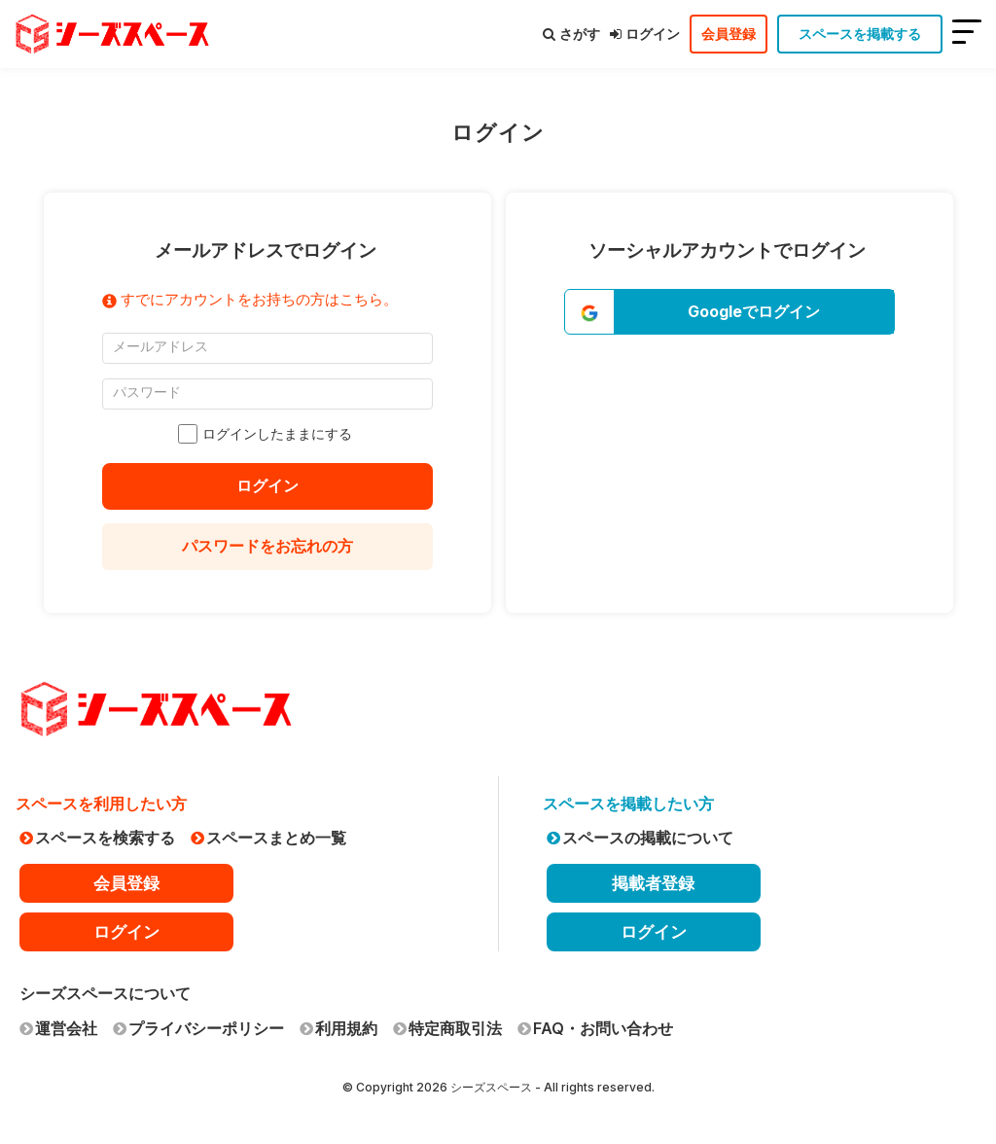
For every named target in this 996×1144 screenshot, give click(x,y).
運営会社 (58, 1028)
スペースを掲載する (860, 33)
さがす (571, 33)
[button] (729, 312)
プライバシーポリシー (198, 1028)
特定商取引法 (447, 1028)
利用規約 (338, 1028)
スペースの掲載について (640, 837)
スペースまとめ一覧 (268, 837)
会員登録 (728, 33)
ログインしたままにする (267, 434)
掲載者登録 (653, 883)
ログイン (645, 33)
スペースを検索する (97, 837)
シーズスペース (491, 1087)
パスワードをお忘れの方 (267, 545)
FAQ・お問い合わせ (595, 1028)
